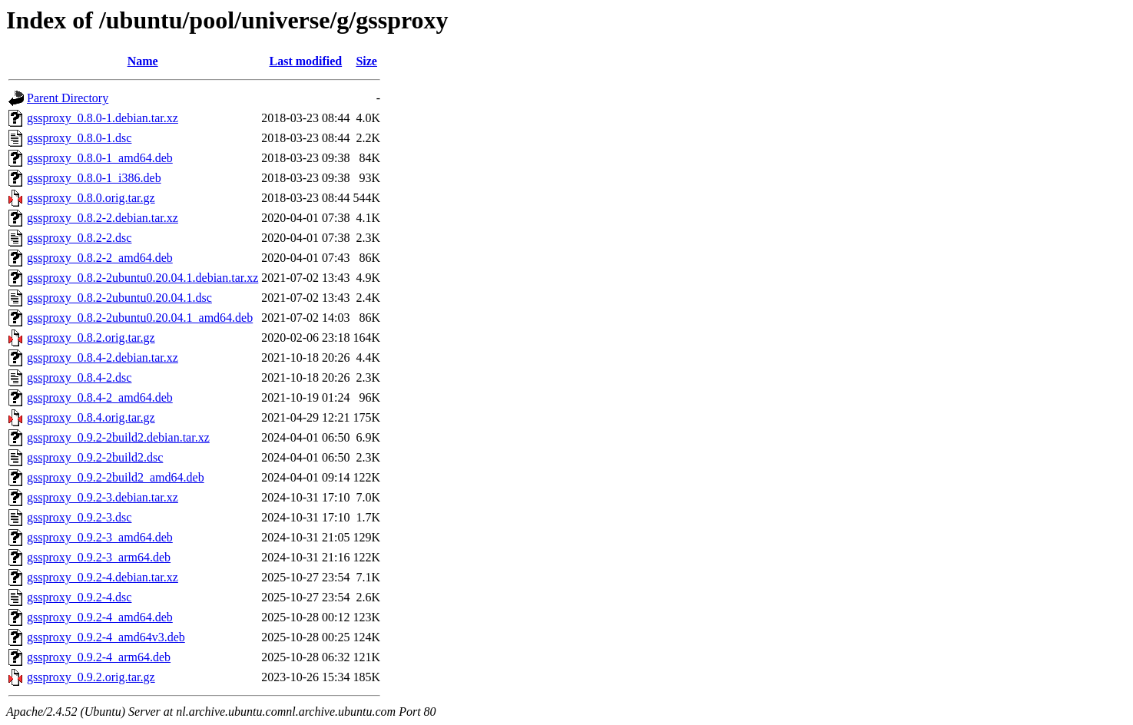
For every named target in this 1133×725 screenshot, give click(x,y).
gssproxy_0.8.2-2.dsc (79, 237)
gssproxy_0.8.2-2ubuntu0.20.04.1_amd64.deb (140, 317)
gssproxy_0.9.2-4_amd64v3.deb (106, 637)
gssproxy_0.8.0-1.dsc (79, 137)
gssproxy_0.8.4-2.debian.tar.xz (102, 357)
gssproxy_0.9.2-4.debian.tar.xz (102, 577)
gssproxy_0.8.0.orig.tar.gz (91, 197)
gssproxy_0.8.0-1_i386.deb (94, 177)
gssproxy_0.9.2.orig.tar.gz (91, 677)
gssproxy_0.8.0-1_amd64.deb (100, 157)
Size (366, 61)
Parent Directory (67, 97)
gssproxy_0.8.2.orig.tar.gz (91, 337)
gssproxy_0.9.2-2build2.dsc (95, 457)
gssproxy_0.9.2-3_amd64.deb (100, 537)
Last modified (306, 61)
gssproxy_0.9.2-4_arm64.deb (99, 657)
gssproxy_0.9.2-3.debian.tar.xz (102, 497)
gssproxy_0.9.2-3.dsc (79, 517)
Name (143, 61)
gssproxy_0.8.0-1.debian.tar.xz (102, 117)
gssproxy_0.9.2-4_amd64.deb (100, 617)
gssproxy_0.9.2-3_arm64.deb (99, 557)
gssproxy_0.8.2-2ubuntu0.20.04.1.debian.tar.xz (142, 277)
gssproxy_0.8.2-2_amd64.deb (100, 257)
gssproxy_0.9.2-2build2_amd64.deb (115, 477)
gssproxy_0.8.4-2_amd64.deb (100, 397)
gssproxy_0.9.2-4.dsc (79, 597)
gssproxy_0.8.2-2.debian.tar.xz (102, 217)
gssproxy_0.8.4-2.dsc (79, 377)
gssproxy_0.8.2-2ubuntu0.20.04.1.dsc (119, 297)
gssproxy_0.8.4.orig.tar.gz (91, 417)
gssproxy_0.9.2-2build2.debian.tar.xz (118, 437)
